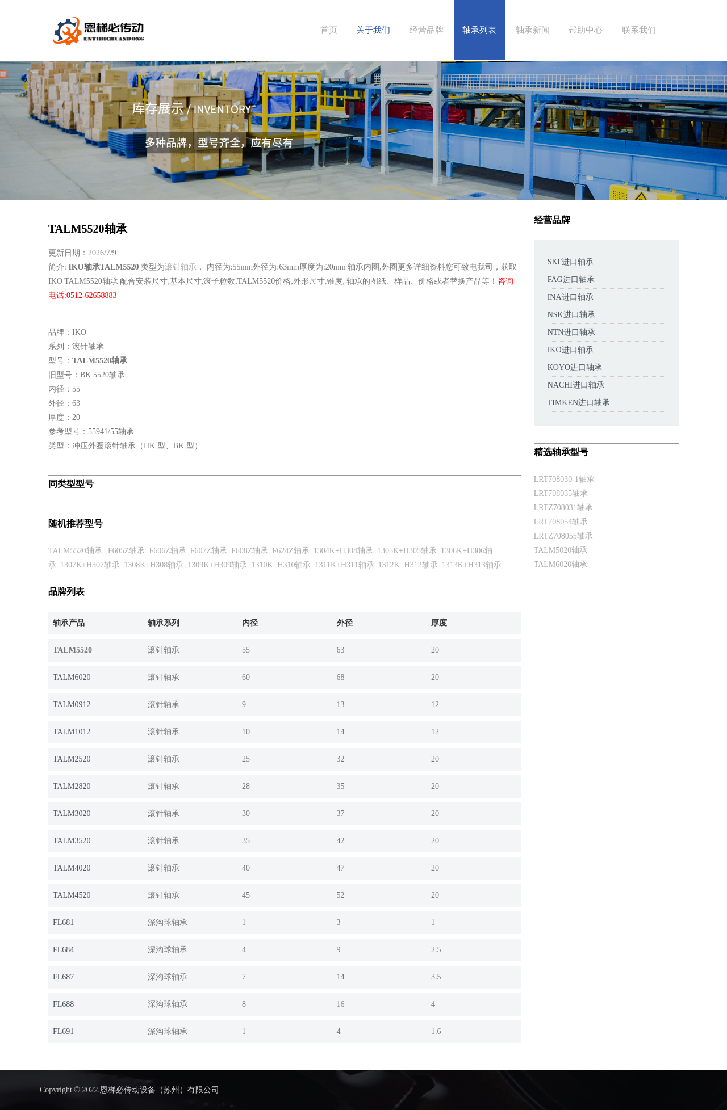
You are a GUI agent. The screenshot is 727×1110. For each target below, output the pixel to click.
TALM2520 (72, 759)
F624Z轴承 (290, 550)
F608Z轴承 (249, 550)
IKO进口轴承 (571, 350)
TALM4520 (72, 895)
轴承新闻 (533, 30)
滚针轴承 (181, 267)
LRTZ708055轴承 (563, 536)
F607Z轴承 (208, 550)
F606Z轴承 (167, 550)
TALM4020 (72, 868)
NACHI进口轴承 (576, 385)
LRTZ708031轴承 (563, 507)
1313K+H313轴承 (472, 565)
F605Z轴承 (126, 550)
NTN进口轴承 (572, 332)
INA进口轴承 (571, 297)
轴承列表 (479, 30)
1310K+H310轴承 (281, 565)
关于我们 (373, 30)
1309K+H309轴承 (217, 565)
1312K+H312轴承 (408, 565)
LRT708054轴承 (561, 522)
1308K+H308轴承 (153, 565)
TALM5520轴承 (75, 550)
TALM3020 (72, 813)
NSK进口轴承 (571, 314)
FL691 (63, 1031)
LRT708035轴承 (561, 493)
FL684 (63, 949)
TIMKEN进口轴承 (579, 402)
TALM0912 (72, 704)
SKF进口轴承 (571, 262)
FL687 (63, 977)
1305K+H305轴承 (407, 550)
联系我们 (639, 30)
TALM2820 (72, 786)
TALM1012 (72, 732)
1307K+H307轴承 (90, 565)
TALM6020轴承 (561, 564)
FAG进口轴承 (571, 279)
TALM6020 (72, 677)
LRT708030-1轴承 (564, 479)
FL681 (63, 922)
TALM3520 (72, 840)
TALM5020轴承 (561, 550)
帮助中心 (586, 30)
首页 (328, 30)
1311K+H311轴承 (344, 565)
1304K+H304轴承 (343, 550)
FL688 (63, 1004)
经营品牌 (427, 30)
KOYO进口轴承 (575, 367)
